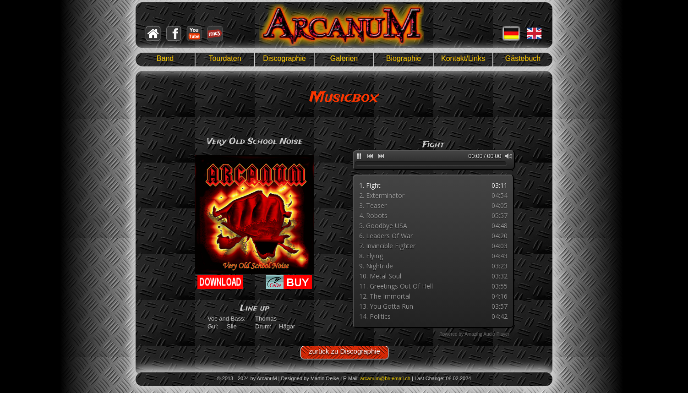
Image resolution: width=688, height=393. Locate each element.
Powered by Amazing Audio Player (474, 334)
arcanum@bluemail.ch (385, 378)
